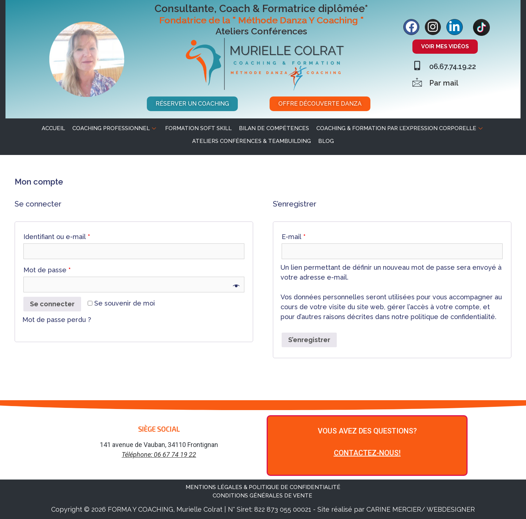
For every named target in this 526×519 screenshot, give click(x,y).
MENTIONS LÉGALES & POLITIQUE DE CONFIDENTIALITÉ (263, 487)
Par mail (443, 83)
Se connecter (52, 304)
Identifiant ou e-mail (56, 236)
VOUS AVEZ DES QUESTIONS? (367, 431)
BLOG (326, 141)
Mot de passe (47, 270)
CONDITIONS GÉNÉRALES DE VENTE (263, 495)
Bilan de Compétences (274, 128)
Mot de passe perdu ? (56, 319)
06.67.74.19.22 (452, 66)
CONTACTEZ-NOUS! (367, 452)
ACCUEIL (53, 128)
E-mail (294, 236)
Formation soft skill (198, 128)
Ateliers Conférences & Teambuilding (251, 141)
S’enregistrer (309, 340)
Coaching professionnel (115, 128)
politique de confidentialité (453, 317)
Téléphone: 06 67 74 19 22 (159, 454)
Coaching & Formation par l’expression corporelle (400, 128)
